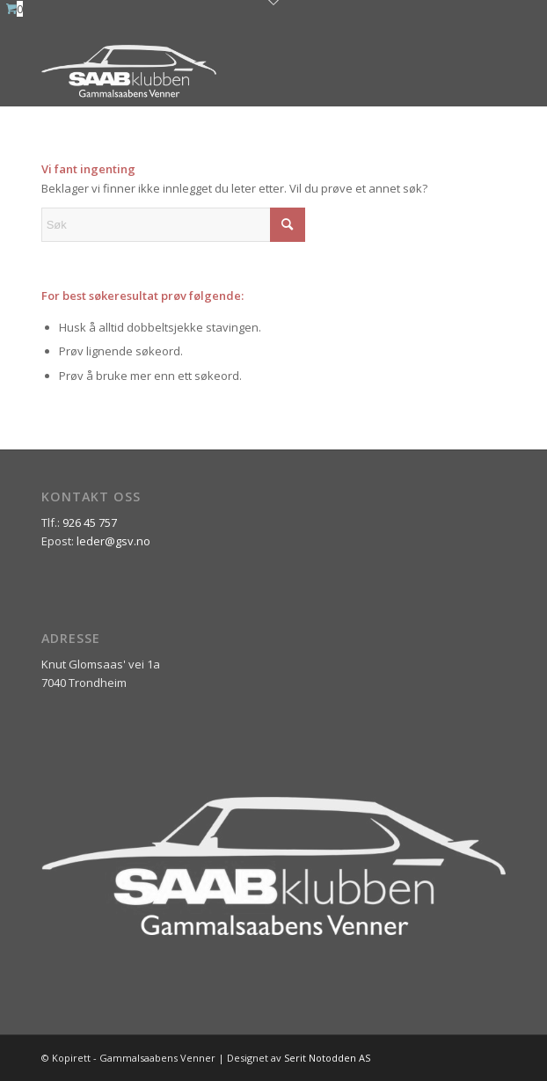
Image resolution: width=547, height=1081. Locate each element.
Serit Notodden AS (327, 1057)
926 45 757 (89, 522)
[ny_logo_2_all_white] (227, 71)
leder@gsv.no (113, 541)
